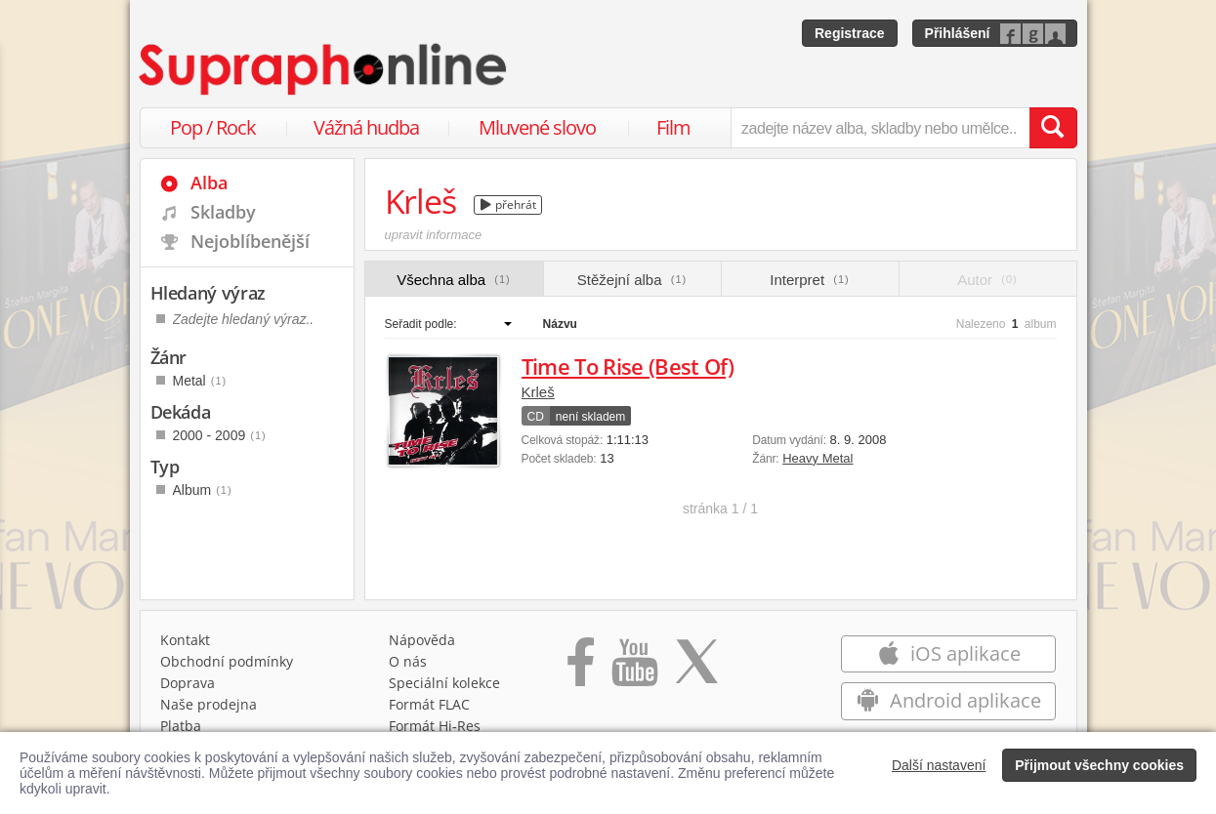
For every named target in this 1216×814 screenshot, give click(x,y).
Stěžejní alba (632, 279)
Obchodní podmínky (226, 661)
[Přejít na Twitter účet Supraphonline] (696, 668)
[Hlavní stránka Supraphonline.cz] (324, 69)
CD (535, 417)
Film (673, 127)
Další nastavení (939, 765)
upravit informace (433, 234)
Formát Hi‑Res (435, 725)
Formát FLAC (429, 704)
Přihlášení (957, 33)
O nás (408, 661)
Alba (209, 182)
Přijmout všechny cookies (1099, 765)
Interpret (809, 279)
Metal (200, 380)
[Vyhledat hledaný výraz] (1052, 127)
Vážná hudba (366, 127)
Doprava (187, 682)
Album (202, 490)
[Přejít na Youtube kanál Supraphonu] (633, 668)
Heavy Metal (817, 458)
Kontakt (185, 640)
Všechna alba (454, 279)
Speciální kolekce (444, 682)
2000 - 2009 (220, 435)
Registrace (850, 33)
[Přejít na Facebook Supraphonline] (581, 668)
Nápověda (422, 640)
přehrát (508, 204)
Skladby (223, 212)
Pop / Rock (213, 127)
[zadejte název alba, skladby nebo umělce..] (879, 127)
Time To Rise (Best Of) (628, 366)
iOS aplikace (949, 653)
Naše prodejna (208, 704)
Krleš (538, 392)
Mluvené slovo (537, 127)
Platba (180, 725)
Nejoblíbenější (250, 241)
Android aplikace (949, 700)
